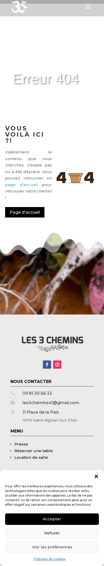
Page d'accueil (25, 212)
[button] (96, 476)
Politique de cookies (49, 559)
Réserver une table (33, 450)
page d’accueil (21, 184)
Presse (21, 444)
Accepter (52, 518)
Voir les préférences (52, 547)
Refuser (52, 533)
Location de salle (31, 457)
